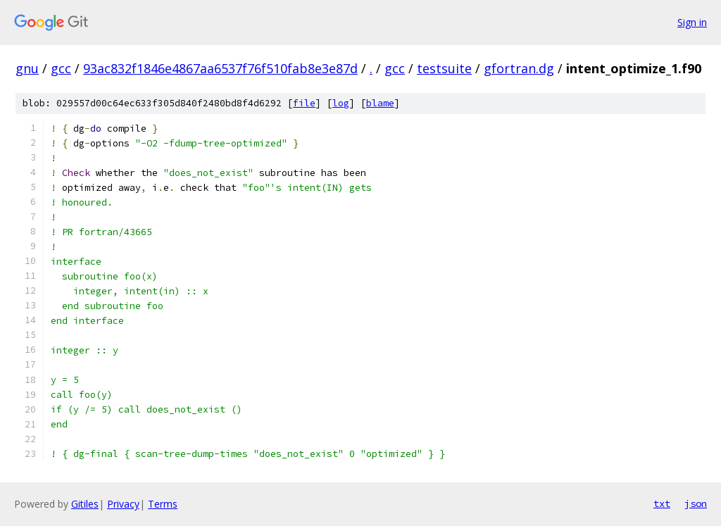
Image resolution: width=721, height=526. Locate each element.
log (340, 103)
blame (380, 103)
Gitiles (85, 504)
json (695, 503)
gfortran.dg (519, 68)
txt (661, 503)
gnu (27, 68)
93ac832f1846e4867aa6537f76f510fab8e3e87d (220, 68)
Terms (162, 504)
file (304, 103)
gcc (61, 68)
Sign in (692, 22)
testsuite (444, 68)
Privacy (123, 504)
